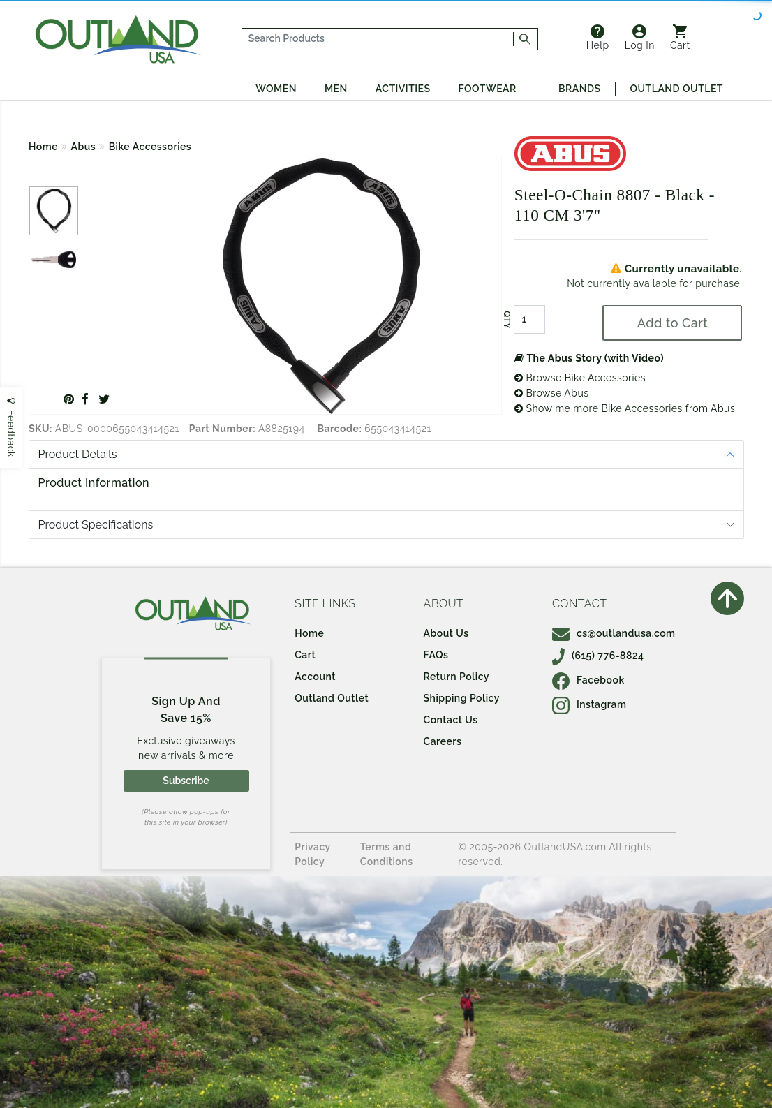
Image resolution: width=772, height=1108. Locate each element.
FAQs (436, 654)
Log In (640, 37)
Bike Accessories (150, 146)
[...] (378, 39)
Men (336, 88)
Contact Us (451, 719)
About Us (446, 633)
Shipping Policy (462, 698)
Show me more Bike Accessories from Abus (624, 408)
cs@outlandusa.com (614, 633)
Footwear (488, 88)
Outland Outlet (676, 88)
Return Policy (456, 676)
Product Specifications (96, 524)
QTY (507, 320)
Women (276, 88)
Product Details (77, 454)
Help (597, 37)
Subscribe (186, 780)
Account (315, 676)
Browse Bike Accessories (580, 377)
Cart (680, 37)
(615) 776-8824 (598, 655)
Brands (579, 88)
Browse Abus (551, 393)
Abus (83, 146)
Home (43, 146)
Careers (443, 741)
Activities (403, 88)
